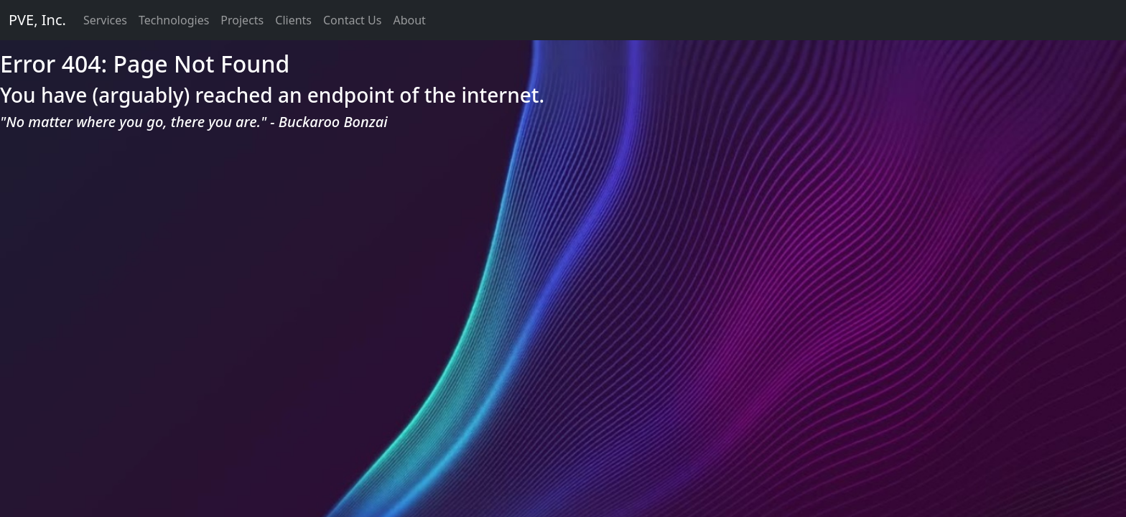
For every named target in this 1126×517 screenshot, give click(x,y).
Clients (293, 20)
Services (105, 20)
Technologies (174, 20)
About (409, 20)
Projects (242, 20)
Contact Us (352, 20)
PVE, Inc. (37, 19)
